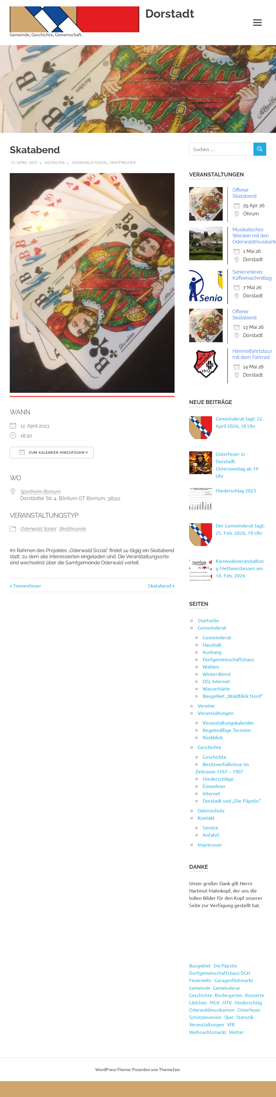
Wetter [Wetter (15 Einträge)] (236, 1032)
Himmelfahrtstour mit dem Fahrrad (252, 354)
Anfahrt (211, 835)
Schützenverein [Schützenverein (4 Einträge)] (205, 1017)
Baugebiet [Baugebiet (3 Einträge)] (200, 965)
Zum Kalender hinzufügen (51, 452)
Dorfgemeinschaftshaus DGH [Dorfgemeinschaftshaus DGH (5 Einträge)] (219, 973)
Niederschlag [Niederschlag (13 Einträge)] (248, 1002)
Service (210, 827)
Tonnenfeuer (27, 585)
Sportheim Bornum (40, 492)
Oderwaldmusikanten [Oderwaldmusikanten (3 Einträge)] (212, 1010)
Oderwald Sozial (90, 162)
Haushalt (212, 644)
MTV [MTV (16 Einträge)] (227, 1002)
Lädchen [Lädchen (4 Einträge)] (198, 1002)
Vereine (206, 705)
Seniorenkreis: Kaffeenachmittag (252, 275)
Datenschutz (211, 810)
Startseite (208, 620)
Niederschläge (218, 779)
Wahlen (211, 666)
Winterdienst (217, 674)
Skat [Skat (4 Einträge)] (228, 1017)
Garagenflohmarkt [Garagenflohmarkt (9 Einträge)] (233, 980)
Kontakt (206, 818)
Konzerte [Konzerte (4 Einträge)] (254, 995)
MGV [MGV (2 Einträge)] (215, 1002)
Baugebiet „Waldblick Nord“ (233, 696)
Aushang (212, 652)
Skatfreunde (123, 162)
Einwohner (214, 786)
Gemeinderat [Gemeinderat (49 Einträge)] (226, 988)
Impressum (210, 844)
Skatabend (159, 585)
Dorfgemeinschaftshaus (228, 659)
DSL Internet (216, 681)
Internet (211, 793)
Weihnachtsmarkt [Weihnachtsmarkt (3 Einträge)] (207, 1032)
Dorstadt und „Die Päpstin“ (232, 800)
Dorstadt (169, 13)
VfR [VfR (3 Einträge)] (231, 1024)
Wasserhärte (216, 688)
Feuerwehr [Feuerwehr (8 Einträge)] (200, 980)
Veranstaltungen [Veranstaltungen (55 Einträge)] (206, 1024)
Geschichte (209, 747)
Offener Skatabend (244, 193)
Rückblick (213, 737)
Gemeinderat (212, 627)
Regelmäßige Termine (227, 730)
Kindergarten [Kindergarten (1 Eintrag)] (228, 995)
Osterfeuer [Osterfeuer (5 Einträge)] (248, 1010)
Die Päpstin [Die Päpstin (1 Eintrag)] (225, 965)
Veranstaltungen (216, 713)
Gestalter (54, 162)
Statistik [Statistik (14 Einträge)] (244, 1017)
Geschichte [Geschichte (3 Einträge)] (200, 995)
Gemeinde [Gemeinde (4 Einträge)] (199, 988)
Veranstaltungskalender (228, 722)
